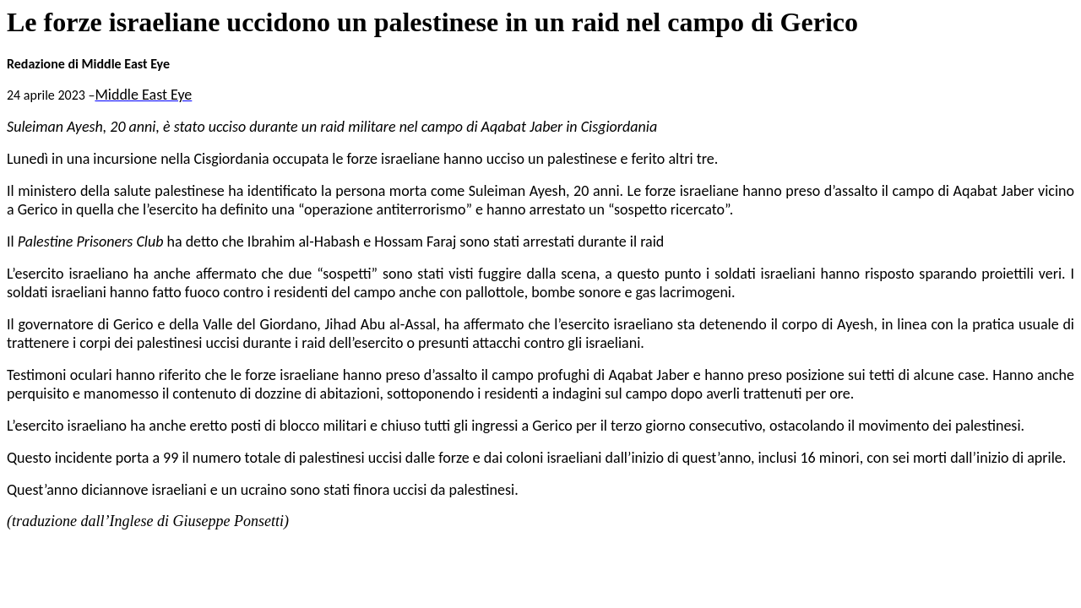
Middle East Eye (143, 94)
